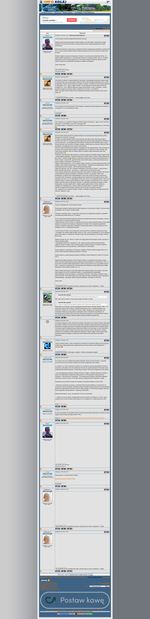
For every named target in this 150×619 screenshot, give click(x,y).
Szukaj (98, 610)
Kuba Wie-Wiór (47, 77)
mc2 (47, 340)
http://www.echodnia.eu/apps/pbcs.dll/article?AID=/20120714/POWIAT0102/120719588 (82, 418)
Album (102, 610)
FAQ (69, 610)
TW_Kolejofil (46, 291)
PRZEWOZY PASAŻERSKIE (55, 28)
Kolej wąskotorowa (68, 28)
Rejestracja (52, 610)
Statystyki (93, 610)
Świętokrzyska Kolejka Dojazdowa (82, 28)
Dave (46, 119)
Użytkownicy (81, 610)
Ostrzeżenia (87, 610)
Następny (107, 28)
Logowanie (58, 610)
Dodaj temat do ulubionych (104, 582)
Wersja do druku (106, 583)
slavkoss (46, 409)
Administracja (74, 610)
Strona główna (44, 28)
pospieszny (47, 357)
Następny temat (106, 27)
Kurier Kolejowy (63, 404)
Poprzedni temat (97, 27)
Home (47, 610)
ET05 (46, 103)
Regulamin (64, 610)
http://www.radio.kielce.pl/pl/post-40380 (65, 478)
